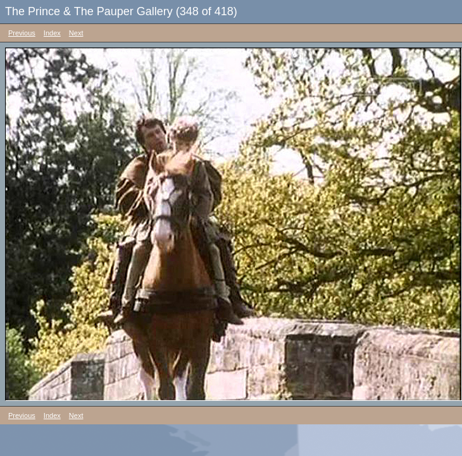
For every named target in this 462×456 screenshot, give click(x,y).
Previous (21, 33)
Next (76, 33)
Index (52, 33)
